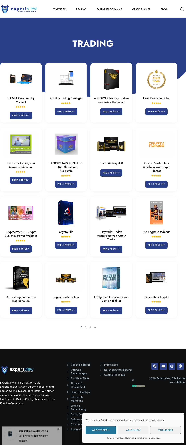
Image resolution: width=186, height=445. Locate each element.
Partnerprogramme (109, 9)
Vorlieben (165, 430)
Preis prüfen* (20, 115)
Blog (164, 9)
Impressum (154, 438)
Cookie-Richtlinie (115, 438)
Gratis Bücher (141, 9)
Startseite (59, 9)
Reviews (81, 9)
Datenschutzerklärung (136, 438)
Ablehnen (133, 430)
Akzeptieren (101, 430)
